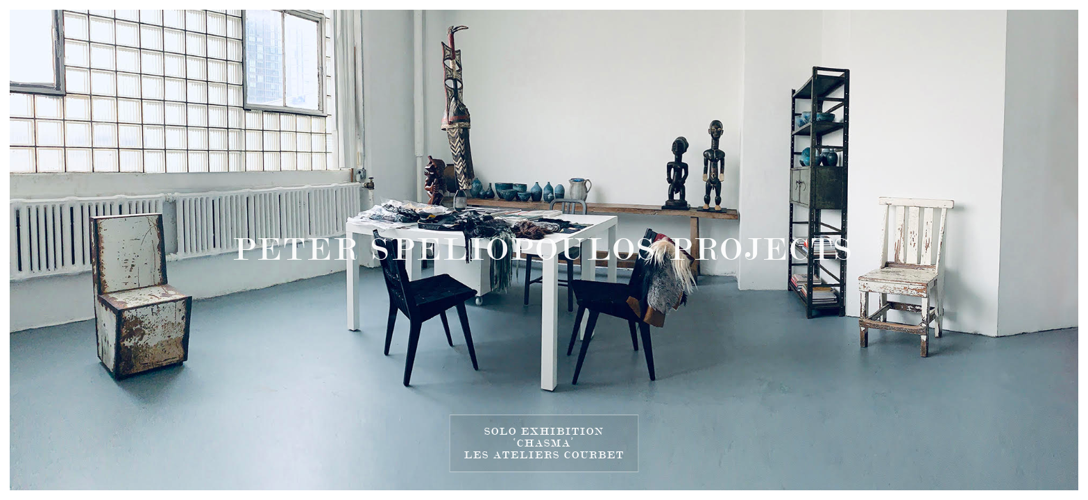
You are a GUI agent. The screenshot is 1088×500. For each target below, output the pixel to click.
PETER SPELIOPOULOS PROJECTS (544, 250)
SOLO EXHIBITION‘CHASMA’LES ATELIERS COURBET (544, 443)
